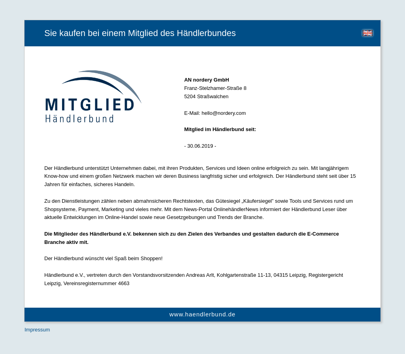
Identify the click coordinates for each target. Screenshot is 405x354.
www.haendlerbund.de (202, 314)
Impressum (37, 330)
